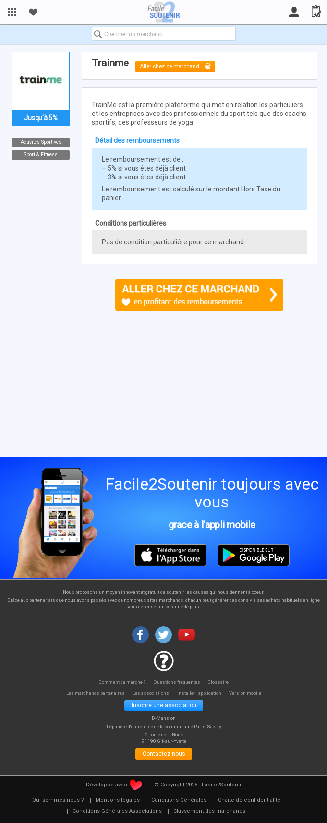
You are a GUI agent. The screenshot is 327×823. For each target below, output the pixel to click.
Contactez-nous (164, 756)
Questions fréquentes (177, 681)
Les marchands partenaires (92, 693)
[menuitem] (58, 803)
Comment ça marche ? (120, 681)
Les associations (151, 693)
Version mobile (250, 693)
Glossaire (220, 681)
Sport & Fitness (41, 155)
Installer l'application (202, 693)
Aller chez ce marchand (179, 66)
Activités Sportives (41, 142)
